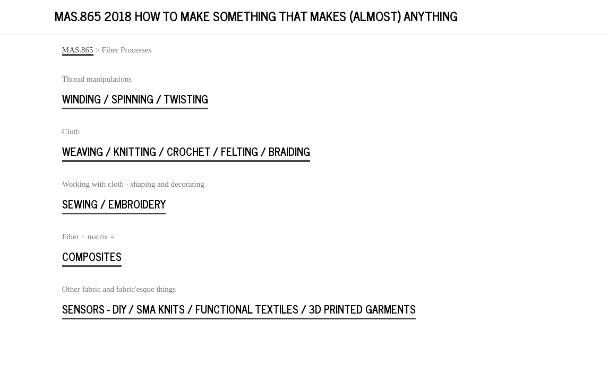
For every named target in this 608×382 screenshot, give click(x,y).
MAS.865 (77, 50)
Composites (92, 256)
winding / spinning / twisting (135, 99)
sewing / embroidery (114, 204)
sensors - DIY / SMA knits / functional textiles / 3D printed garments (239, 309)
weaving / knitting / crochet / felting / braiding (186, 151)
